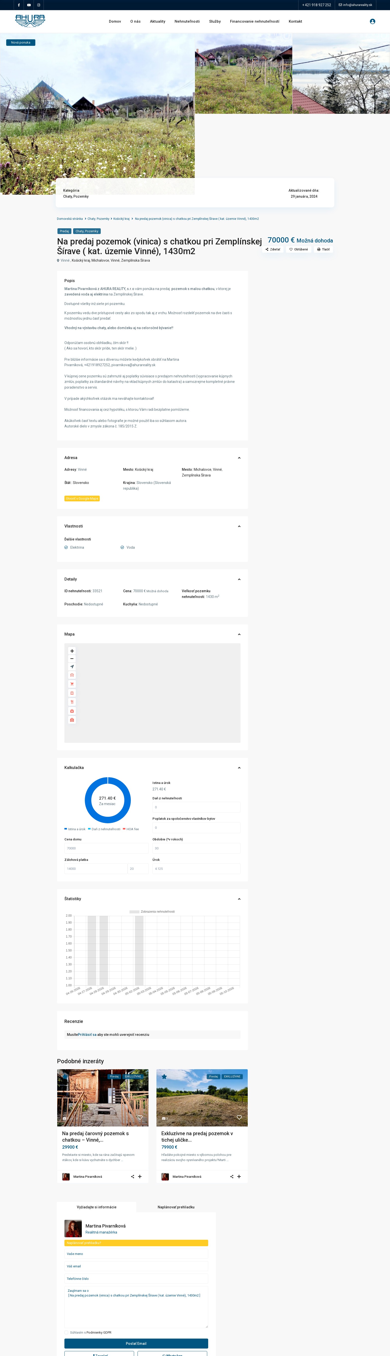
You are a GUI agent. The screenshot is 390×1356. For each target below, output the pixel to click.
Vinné (115, 260)
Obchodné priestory (151, 1295)
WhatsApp (310, 430)
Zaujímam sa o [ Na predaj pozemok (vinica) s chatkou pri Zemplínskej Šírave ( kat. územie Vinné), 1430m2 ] (294, 381)
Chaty (67, 196)
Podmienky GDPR (297, 407)
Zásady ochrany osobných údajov (44, 1291)
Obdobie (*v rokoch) (167, 839)
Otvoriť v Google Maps (82, 498)
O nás (135, 21)
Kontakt (295, 21)
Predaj (64, 231)
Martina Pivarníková (87, 1177)
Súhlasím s (289, 407)
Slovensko (81, 483)
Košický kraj (121, 219)
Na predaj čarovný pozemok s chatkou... (323, 1257)
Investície (143, 1287)
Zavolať (278, 430)
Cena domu (72, 839)
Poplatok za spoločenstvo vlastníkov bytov (183, 819)
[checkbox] (265, 407)
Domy (141, 1272)
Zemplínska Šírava (135, 260)
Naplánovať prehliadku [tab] (313, 279)
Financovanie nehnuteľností (254, 21)
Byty (139, 1257)
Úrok (156, 860)
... (122, 1160)
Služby (215, 21)
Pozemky (81, 196)
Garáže (141, 1280)
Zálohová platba (76, 860)
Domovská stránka (70, 219)
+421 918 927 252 (32, 1276)
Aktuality (157, 21)
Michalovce (100, 260)
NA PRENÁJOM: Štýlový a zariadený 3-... (323, 1298)
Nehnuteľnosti (187, 21)
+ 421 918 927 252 (316, 5)
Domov (115, 21)
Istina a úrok (161, 783)
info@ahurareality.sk (34, 1283)
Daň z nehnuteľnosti (167, 798)
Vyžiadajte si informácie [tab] (275, 279)
